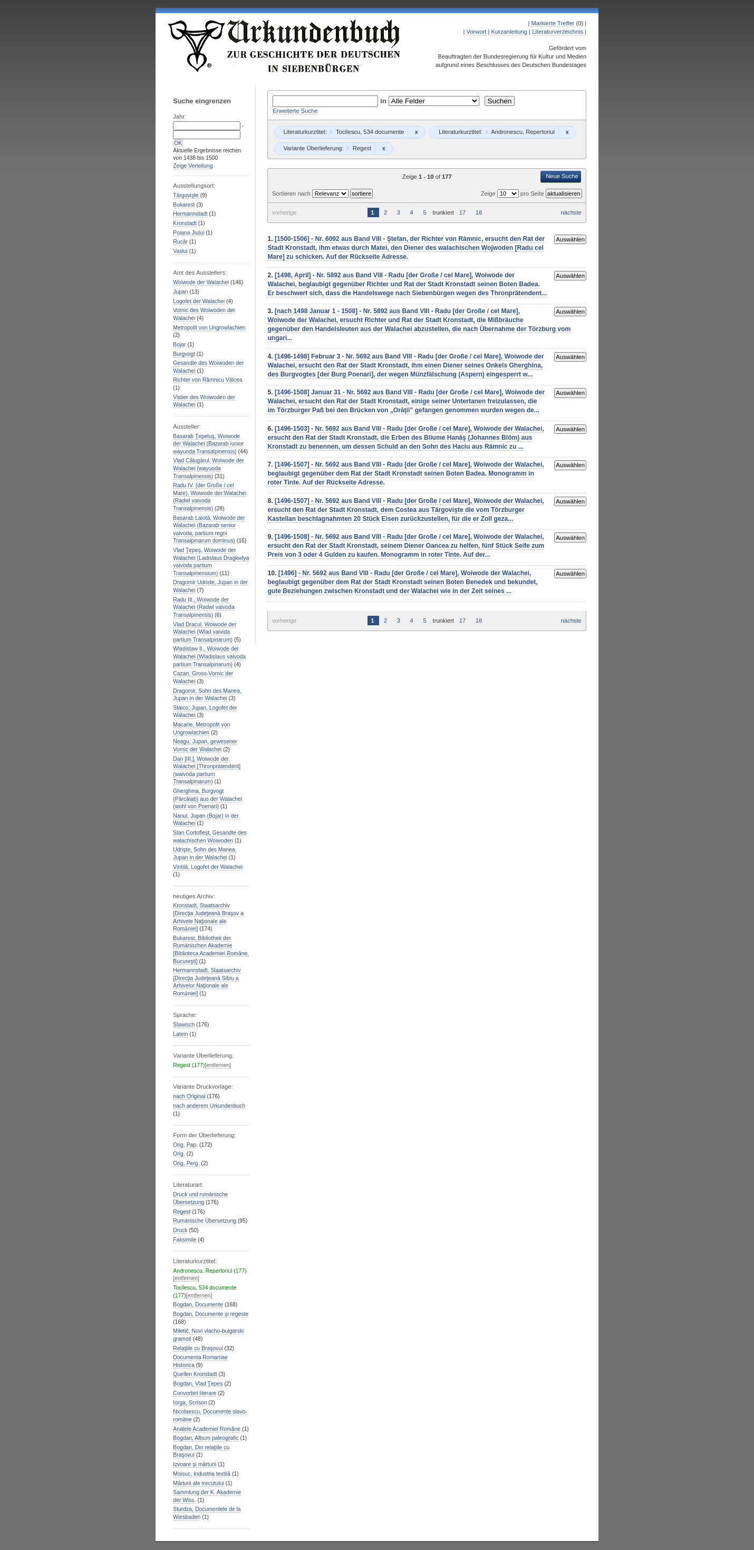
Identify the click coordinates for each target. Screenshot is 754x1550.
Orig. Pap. (185, 1145)
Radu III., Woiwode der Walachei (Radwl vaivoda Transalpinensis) (203, 607)
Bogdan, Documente (198, 1304)
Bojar (179, 344)
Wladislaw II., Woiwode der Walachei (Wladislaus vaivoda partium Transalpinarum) (209, 656)
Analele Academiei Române (206, 1429)
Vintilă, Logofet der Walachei (208, 867)
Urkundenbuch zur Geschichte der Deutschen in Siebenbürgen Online (285, 46)
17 (462, 212)
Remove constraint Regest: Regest (383, 148)
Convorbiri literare (194, 1393)
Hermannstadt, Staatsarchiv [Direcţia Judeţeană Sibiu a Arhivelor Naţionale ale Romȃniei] (206, 981)
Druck (180, 1230)
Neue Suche (562, 176)
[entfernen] (218, 1065)
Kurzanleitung (509, 31)
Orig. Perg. (186, 1163)
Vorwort (477, 31)
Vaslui (180, 251)
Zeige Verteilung (192, 166)
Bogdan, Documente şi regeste (210, 1314)
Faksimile (184, 1240)
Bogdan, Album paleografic (205, 1438)
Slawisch (184, 1025)
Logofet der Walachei (199, 301)
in (384, 101)
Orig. (179, 1154)
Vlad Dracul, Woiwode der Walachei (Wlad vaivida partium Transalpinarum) (204, 632)
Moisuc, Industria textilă (201, 1474)
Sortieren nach (292, 193)
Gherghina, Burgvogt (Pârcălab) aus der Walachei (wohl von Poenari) (207, 798)
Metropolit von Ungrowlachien (209, 328)
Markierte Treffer (552, 23)
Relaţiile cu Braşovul (198, 1348)
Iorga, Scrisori (190, 1403)
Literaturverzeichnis (557, 31)
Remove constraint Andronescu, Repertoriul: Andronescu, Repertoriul (567, 132)
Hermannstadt (190, 214)
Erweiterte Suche (295, 111)
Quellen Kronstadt (195, 1374)
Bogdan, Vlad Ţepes (198, 1384)
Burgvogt (184, 354)
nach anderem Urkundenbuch (209, 1106)
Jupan (180, 292)
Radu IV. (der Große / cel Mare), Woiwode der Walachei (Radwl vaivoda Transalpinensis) (209, 496)
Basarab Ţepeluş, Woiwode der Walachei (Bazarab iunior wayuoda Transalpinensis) (208, 443)
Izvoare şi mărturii (194, 1464)
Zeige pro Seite (513, 193)
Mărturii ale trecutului (198, 1483)
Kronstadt (185, 223)
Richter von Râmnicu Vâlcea (207, 380)
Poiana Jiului (188, 233)
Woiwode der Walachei (201, 282)
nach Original (189, 1096)
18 (479, 212)
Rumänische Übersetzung (204, 1221)
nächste (571, 212)
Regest (181, 1212)
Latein (180, 1034)
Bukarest (184, 205)
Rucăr (180, 242)
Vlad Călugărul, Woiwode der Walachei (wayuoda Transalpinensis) (208, 468)
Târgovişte (186, 195)
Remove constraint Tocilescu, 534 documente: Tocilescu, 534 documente (416, 132)
